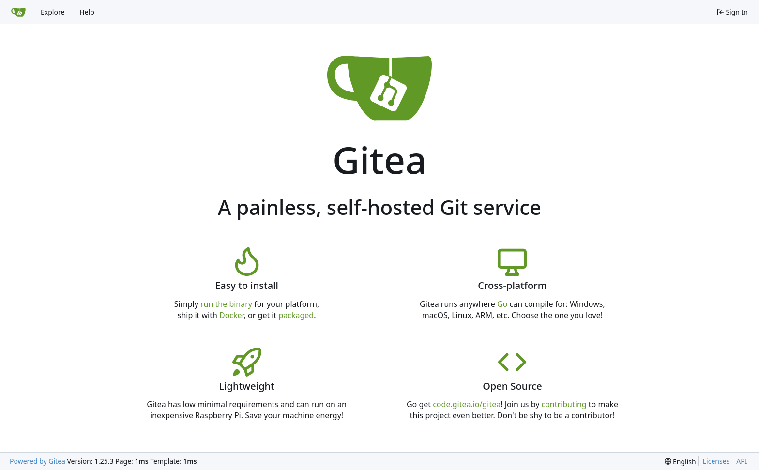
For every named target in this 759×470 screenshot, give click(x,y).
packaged (296, 315)
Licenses (716, 461)
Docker (231, 315)
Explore (52, 11)
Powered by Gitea (37, 461)
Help (86, 11)
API (741, 461)
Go (502, 304)
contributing (564, 404)
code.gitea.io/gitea (467, 404)
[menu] (680, 461)
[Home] (18, 12)
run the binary (226, 304)
